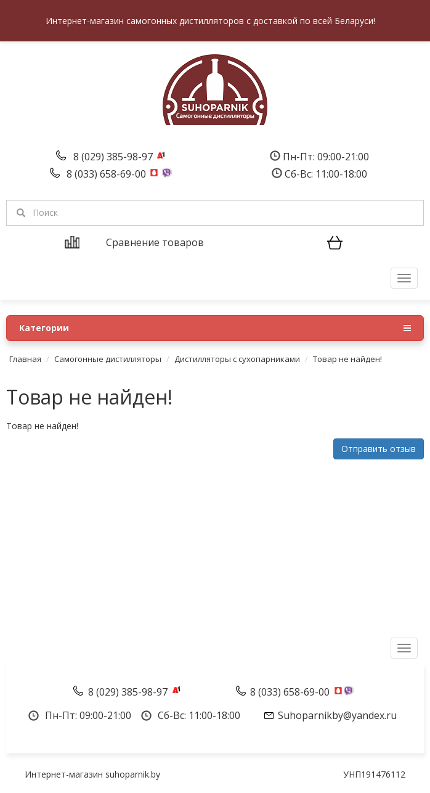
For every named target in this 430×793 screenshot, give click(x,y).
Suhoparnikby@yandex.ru (337, 715)
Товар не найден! (347, 358)
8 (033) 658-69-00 (107, 174)
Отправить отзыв (378, 448)
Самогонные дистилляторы (107, 358)
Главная (25, 358)
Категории (215, 328)
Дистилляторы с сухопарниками (237, 358)
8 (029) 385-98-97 (114, 156)
